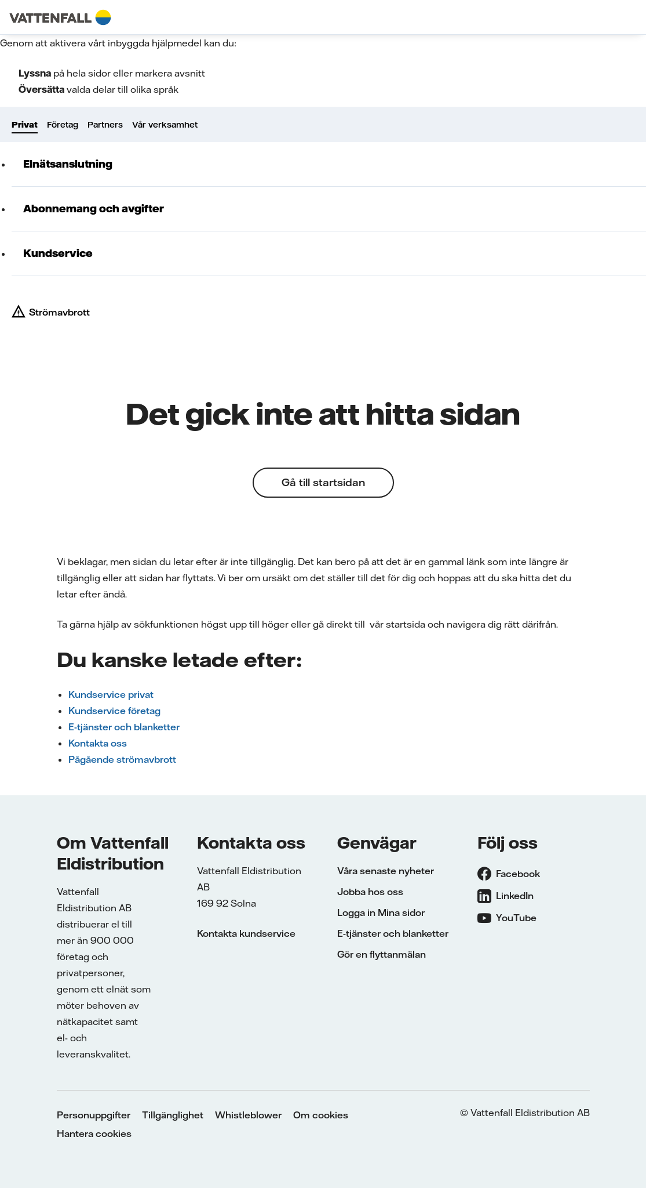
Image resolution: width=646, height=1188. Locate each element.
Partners (105, 124)
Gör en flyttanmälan (381, 954)
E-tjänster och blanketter (124, 727)
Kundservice (58, 253)
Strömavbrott (59, 312)
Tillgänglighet (172, 1115)
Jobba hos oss (370, 891)
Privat (25, 124)
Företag (62, 124)
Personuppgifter (93, 1115)
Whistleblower (248, 1115)
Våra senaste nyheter (385, 870)
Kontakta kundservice (246, 933)
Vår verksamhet (165, 124)
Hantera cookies (94, 1133)
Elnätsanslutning (67, 164)
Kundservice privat (111, 694)
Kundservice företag (114, 710)
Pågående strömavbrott (122, 759)
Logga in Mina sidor (381, 912)
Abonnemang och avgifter (93, 208)
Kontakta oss (97, 743)
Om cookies (320, 1115)
